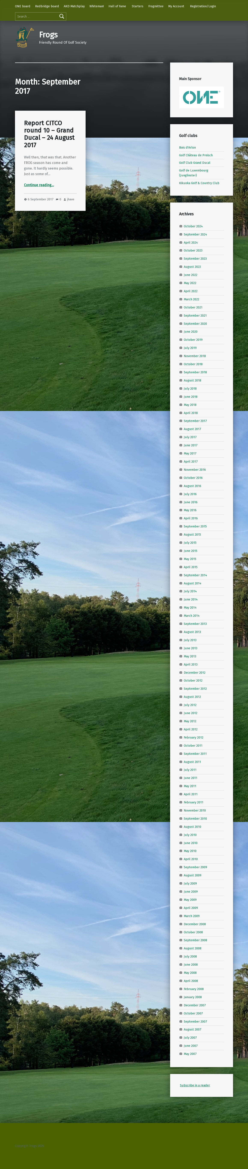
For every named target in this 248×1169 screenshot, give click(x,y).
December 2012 (194, 672)
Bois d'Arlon (187, 147)
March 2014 (192, 616)
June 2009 (191, 892)
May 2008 (190, 973)
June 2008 (191, 964)
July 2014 (190, 591)
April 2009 (191, 908)
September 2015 (195, 526)
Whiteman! (96, 6)
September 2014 (195, 575)
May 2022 (190, 283)
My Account (176, 6)
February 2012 (193, 737)
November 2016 (195, 470)
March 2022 (191, 299)
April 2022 (191, 291)
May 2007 (190, 1054)
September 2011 (195, 753)
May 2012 (190, 721)
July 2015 (190, 543)
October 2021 (193, 307)
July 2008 (190, 956)
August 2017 (192, 429)
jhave (70, 199)
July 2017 (190, 437)
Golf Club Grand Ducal (194, 163)
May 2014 (190, 607)
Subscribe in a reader (195, 1085)
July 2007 (190, 1037)
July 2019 (190, 348)
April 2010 (191, 859)
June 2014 (191, 599)
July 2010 (190, 835)
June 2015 (190, 551)
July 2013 (190, 640)
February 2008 (194, 989)
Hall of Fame (117, 6)
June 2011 (190, 778)
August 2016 (192, 486)
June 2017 (191, 445)
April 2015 (191, 567)
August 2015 (192, 534)
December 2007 (195, 1005)
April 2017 (191, 461)
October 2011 (193, 745)
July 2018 (190, 388)
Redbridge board (47, 6)
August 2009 (192, 875)
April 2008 (191, 981)
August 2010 (192, 827)
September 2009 (195, 867)
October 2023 (193, 250)
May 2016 (190, 510)
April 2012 (191, 729)
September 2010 (195, 819)
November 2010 (195, 810)
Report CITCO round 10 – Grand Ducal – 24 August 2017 (49, 134)
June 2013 (190, 648)
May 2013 (190, 656)
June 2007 (191, 1046)
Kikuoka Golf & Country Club (199, 183)
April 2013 (191, 664)
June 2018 (191, 396)
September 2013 (195, 624)
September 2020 (195, 323)
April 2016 (191, 518)
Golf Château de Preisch (196, 155)
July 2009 (190, 883)
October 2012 (193, 680)
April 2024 (191, 242)
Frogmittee (155, 6)
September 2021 (195, 315)
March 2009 (192, 916)
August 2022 (192, 267)
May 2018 (190, 405)
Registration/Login (203, 6)
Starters (137, 6)
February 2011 (193, 802)
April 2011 (191, 794)
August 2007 (192, 1029)
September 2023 (195, 259)
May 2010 (190, 851)
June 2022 (190, 275)
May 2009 (190, 900)
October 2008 (193, 932)
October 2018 (193, 364)
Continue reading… (39, 185)
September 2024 (195, 234)
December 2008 (195, 924)
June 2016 (191, 502)
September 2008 (195, 940)
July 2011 (190, 770)
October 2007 (193, 1013)
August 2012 (192, 697)
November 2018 (195, 356)
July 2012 (190, 705)
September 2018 (195, 372)
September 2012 (195, 689)
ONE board (22, 6)
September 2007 (195, 1021)
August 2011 (192, 762)
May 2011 (190, 786)
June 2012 (190, 713)
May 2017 (190, 453)
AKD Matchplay (74, 6)
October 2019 (193, 340)
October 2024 (193, 226)
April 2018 (191, 413)
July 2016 (190, 494)
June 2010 (191, 843)
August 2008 (192, 948)
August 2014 (192, 583)
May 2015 (190, 559)
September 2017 (195, 421)
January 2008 (193, 997)
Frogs (48, 35)
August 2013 (192, 632)
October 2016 (193, 478)
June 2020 (191, 332)
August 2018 (192, 380)
